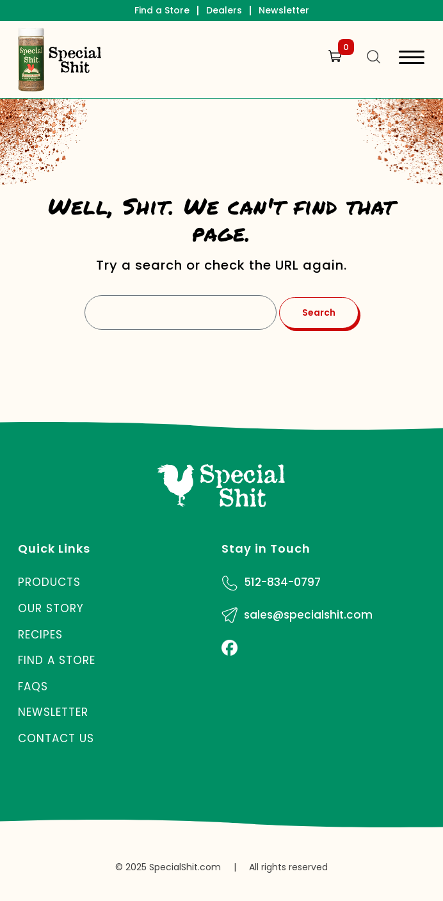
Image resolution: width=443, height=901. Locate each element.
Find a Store (161, 10)
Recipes (40, 634)
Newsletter (284, 10)
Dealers (224, 10)
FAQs (33, 686)
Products (49, 582)
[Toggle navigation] (411, 59)
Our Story (51, 608)
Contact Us (56, 738)
